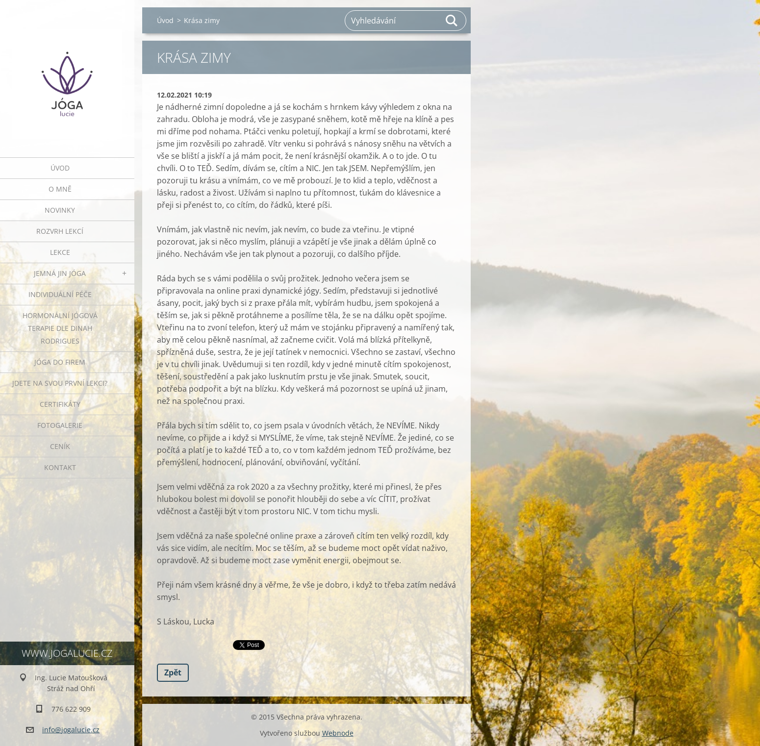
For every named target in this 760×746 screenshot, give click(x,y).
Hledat (452, 20)
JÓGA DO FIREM (59, 362)
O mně (60, 189)
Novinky (60, 210)
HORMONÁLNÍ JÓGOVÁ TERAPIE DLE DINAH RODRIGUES (60, 328)
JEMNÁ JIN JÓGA (60, 273)
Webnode (338, 733)
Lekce (60, 252)
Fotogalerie (59, 425)
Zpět (172, 672)
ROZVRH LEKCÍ (59, 231)
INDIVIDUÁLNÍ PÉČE (60, 294)
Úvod (60, 168)
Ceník (60, 446)
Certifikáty (60, 404)
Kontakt (60, 467)
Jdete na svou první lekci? (59, 383)
